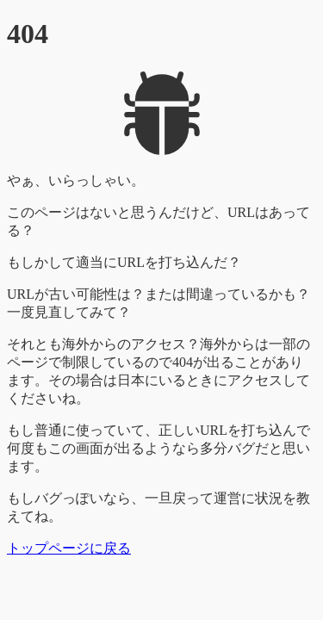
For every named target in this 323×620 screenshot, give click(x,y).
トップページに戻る (69, 548)
